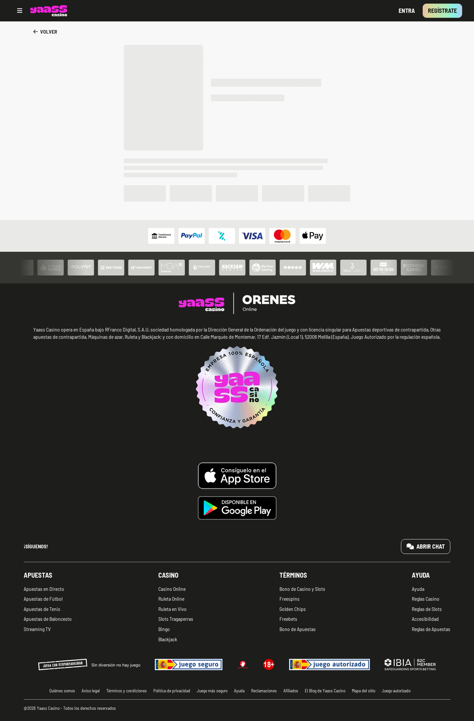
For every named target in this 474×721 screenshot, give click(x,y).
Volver (45, 31)
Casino (168, 575)
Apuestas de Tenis (42, 609)
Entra (407, 10)
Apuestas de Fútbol (43, 598)
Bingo (164, 629)
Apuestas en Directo (44, 589)
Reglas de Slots (427, 609)
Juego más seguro (212, 690)
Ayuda (421, 575)
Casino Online (172, 589)
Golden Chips (292, 609)
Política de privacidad (171, 690)
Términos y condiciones (126, 690)
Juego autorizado (396, 690)
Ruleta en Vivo (172, 609)
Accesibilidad (425, 619)
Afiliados (290, 690)
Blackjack (167, 639)
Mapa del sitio (363, 690)
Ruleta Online (171, 598)
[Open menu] (20, 11)
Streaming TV (37, 629)
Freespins (289, 598)
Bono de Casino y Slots (302, 589)
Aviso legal (91, 690)
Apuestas (38, 575)
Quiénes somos (62, 690)
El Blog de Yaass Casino (325, 690)
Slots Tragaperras (175, 619)
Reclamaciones (264, 690)
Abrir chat (426, 546)
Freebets (288, 619)
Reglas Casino (425, 598)
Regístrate (442, 10)
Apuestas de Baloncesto (48, 619)
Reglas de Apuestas (431, 629)
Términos (293, 575)
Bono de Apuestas (297, 629)
